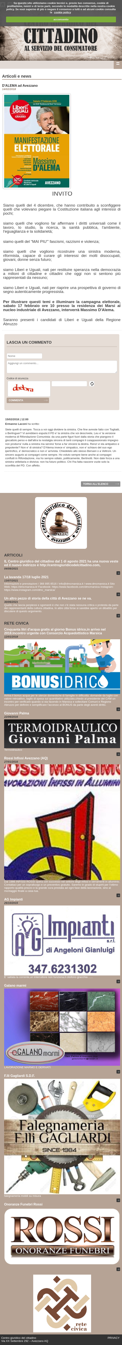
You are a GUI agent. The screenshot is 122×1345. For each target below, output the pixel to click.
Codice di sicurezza (17, 378)
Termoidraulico (13, 749)
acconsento (61, 19)
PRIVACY (114, 1337)
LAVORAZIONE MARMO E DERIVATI (27, 1067)
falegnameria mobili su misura (22, 1195)
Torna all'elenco (95, 484)
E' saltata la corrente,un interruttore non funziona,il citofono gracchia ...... (48, 977)
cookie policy (62, 12)
